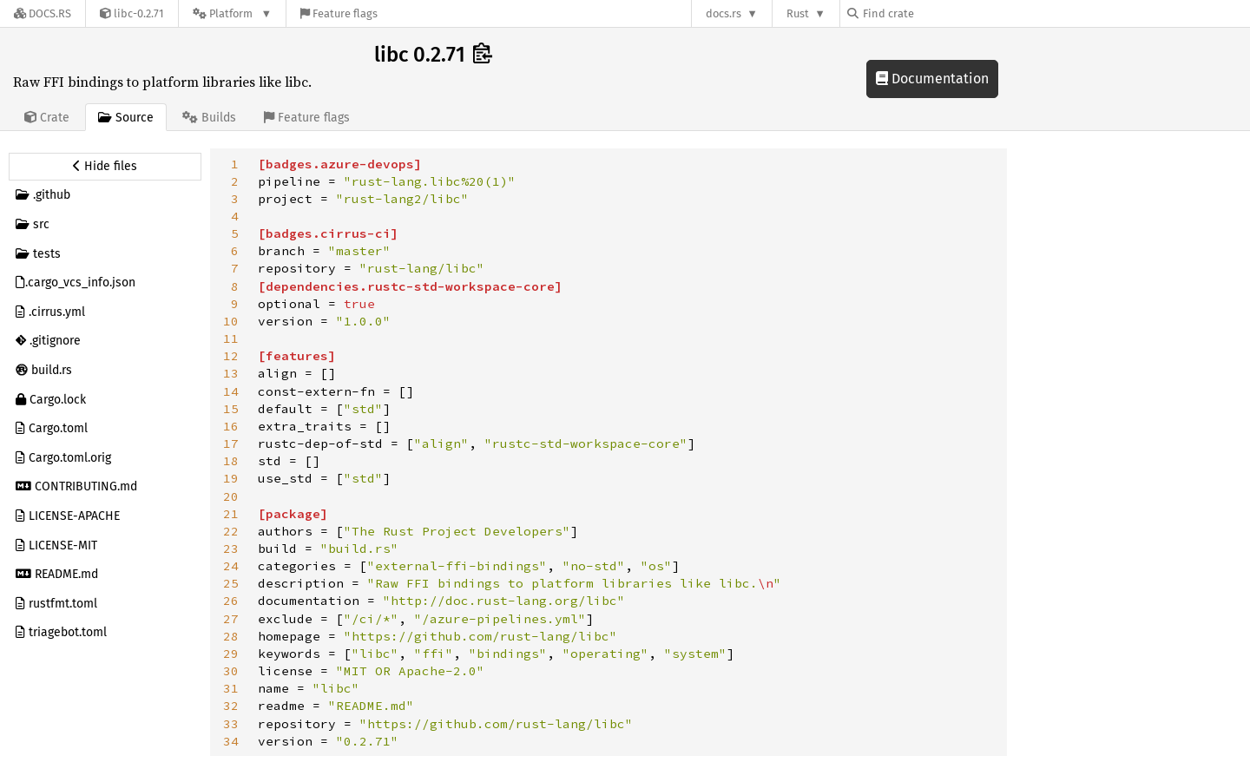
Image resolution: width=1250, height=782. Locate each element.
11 (231, 338)
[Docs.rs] (42, 13)
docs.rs (723, 13)
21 (231, 514)
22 (231, 531)
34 (231, 741)
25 (231, 583)
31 (231, 688)
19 (231, 478)
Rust (797, 13)
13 (231, 373)
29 (231, 653)
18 (231, 461)
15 (231, 409)
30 (231, 671)
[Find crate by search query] (934, 13)
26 (231, 600)
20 (231, 496)
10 (231, 321)
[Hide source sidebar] (105, 167)
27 (231, 619)
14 (231, 391)
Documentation (932, 78)
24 (231, 566)
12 (231, 356)
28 (231, 636)
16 (231, 426)
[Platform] (232, 13)
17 (231, 443)
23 (231, 548)
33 (231, 724)
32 (231, 705)
